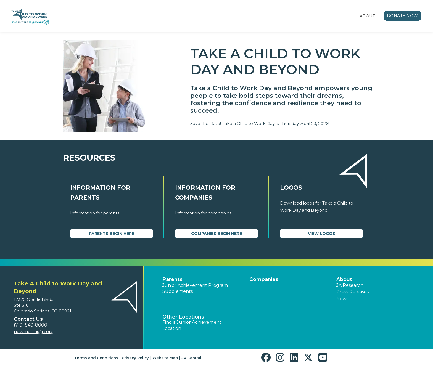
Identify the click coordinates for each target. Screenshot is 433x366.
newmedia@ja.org (34, 331)
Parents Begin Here (111, 233)
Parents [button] (172, 279)
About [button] (344, 279)
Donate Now (402, 15)
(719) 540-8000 (30, 325)
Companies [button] (263, 279)
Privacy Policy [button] (135, 358)
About (367, 16)
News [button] (342, 298)
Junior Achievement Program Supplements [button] (195, 288)
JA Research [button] (349, 285)
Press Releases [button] (352, 292)
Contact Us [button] (28, 319)
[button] (267, 358)
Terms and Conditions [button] (96, 358)
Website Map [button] (165, 358)
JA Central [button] (191, 358)
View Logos (321, 233)
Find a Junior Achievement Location (191, 325)
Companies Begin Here (216, 233)
